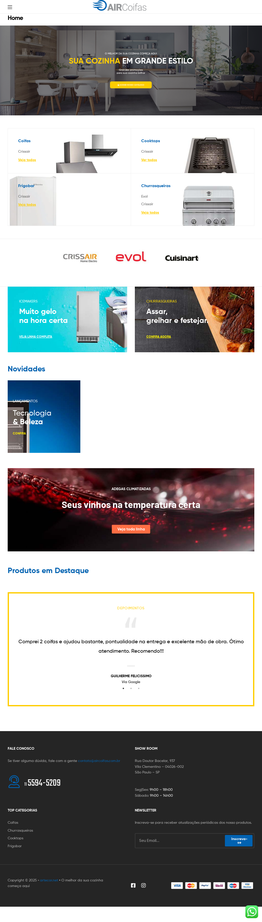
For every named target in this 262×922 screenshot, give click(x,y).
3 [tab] (138, 688)
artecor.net (49, 880)
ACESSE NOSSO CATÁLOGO (130, 85)
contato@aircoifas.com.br (99, 760)
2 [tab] (131, 688)
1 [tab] (123, 688)
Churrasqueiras (155, 185)
